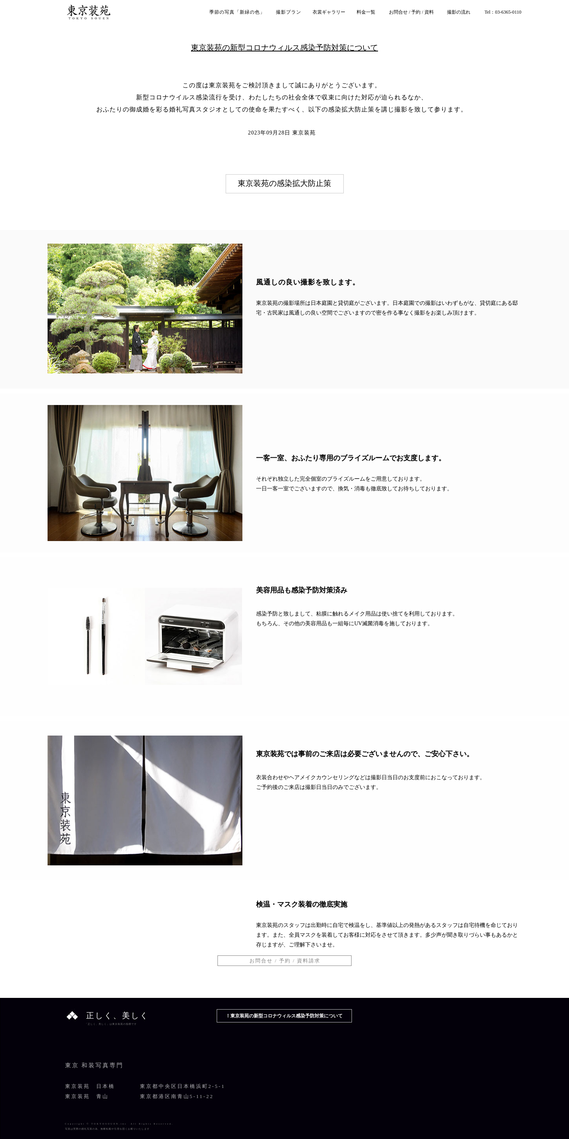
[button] (284, 960)
